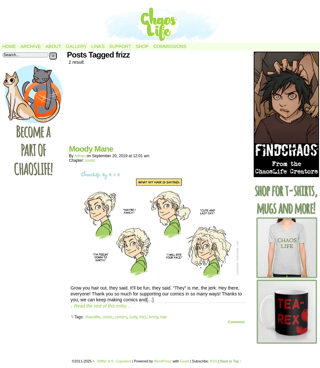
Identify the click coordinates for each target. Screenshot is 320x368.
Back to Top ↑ (231, 361)
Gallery (76, 46)
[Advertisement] (158, 107)
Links (97, 46)
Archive (31, 46)
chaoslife (92, 317)
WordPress (162, 361)
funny (153, 317)
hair (163, 317)
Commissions (169, 46)
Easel (184, 361)
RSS (213, 361)
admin (80, 156)
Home (9, 46)
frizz (143, 317)
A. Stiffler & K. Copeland (111, 361)
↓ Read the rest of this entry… (101, 306)
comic (90, 160)
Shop (142, 46)
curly (133, 317)
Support (120, 46)
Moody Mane (91, 148)
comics (121, 317)
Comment (236, 322)
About (53, 46)
